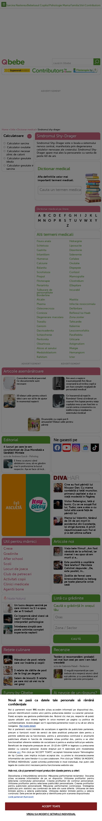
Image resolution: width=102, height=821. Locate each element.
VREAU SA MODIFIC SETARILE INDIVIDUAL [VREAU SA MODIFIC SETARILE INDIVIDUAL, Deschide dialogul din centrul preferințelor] (51, 814)
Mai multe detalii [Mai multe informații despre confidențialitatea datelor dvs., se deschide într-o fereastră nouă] (27, 726)
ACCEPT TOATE (51, 806)
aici (19, 752)
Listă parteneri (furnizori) (20, 797)
